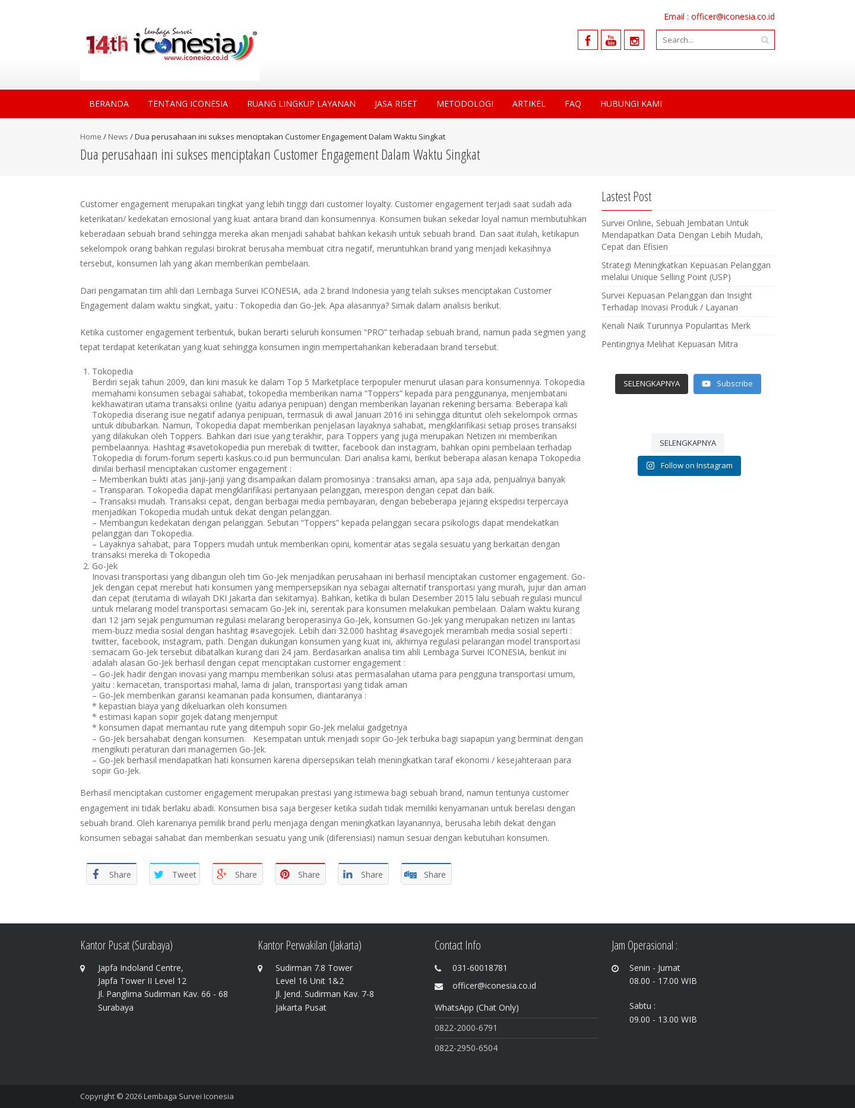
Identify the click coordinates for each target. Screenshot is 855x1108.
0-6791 (484, 1027)
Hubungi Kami (631, 103)
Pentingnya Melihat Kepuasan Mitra (669, 344)
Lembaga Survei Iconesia (189, 1096)
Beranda (109, 103)
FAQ (573, 103)
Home (91, 136)
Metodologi (464, 103)
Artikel (529, 103)
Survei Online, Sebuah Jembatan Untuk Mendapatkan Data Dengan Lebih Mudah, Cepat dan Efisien (682, 234)
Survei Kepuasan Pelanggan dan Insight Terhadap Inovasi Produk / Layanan (676, 301)
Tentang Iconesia (188, 103)
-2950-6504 (476, 1047)
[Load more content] (651, 384)
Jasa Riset (396, 103)
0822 (444, 1047)
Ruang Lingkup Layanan (301, 103)
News (118, 136)
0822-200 (453, 1027)
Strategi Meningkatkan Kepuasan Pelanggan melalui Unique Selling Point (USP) (686, 270)
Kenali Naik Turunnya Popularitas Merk (675, 325)
